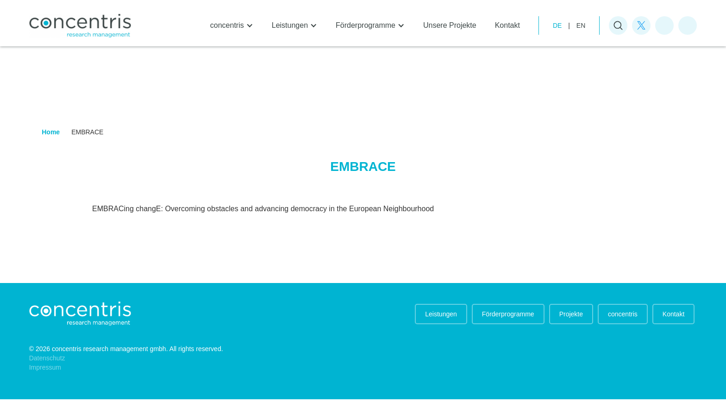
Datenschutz (47, 358)
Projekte (571, 314)
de (557, 25)
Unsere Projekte (449, 25)
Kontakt (507, 25)
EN (580, 25)
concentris (623, 314)
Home (51, 132)
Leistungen (441, 314)
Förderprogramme (508, 314)
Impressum (45, 367)
